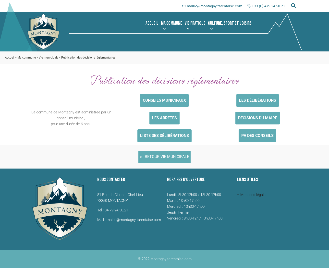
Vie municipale (48, 57)
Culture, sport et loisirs (230, 25)
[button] (171, 23)
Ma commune (171, 25)
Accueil (152, 23)
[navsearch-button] (293, 6)
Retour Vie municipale (167, 156)
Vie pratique (195, 25)
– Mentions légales (252, 195)
